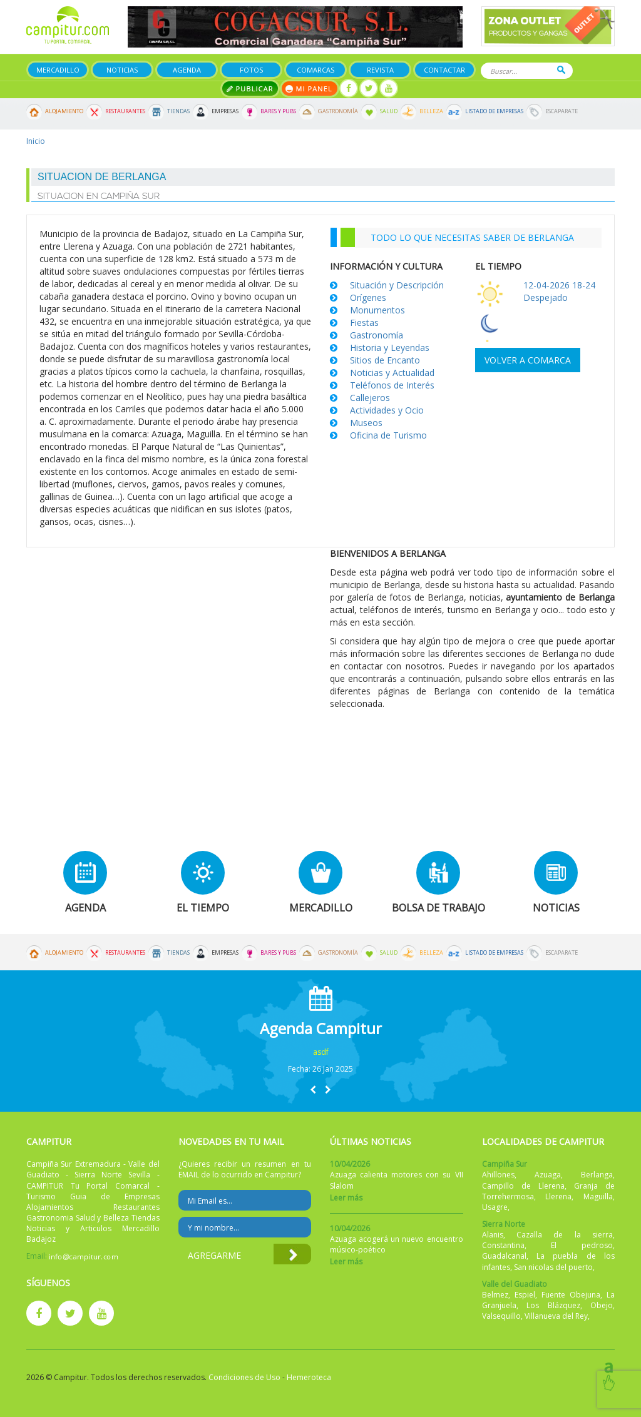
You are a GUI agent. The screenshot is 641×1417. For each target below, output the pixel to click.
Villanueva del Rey (556, 1316)
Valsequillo (501, 1316)
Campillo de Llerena (523, 1186)
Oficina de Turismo (388, 435)
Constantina (503, 1245)
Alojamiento (64, 111)
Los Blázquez (553, 1305)
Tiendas (178, 111)
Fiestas (364, 322)
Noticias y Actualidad (392, 372)
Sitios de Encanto (385, 360)
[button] (313, 1089)
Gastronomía (338, 111)
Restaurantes (125, 111)
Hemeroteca (309, 1377)
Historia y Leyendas (389, 347)
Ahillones (498, 1174)
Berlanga (597, 1174)
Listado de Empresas (494, 111)
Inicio (35, 141)
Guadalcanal (504, 1256)
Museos (366, 423)
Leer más (346, 1197)
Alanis (492, 1234)
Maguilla (598, 1196)
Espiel (525, 1294)
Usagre (495, 1207)
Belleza (431, 111)
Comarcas (315, 69)
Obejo (601, 1305)
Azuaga (548, 1174)
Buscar (561, 70)
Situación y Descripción (397, 285)
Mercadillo (57, 69)
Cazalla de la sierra (564, 1234)
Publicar (250, 88)
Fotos (251, 69)
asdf (321, 1052)
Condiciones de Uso (244, 1377)
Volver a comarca (528, 360)
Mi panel (309, 88)
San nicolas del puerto (553, 1267)
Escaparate (561, 111)
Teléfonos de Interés (392, 385)
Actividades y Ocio (387, 410)
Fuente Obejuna (570, 1294)
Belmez (495, 1294)
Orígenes (368, 297)
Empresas (225, 111)
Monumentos (377, 310)
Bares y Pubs (278, 111)
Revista (380, 69)
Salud (388, 111)
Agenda (187, 69)
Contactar (444, 69)
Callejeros (370, 398)
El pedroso (582, 1245)
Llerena (558, 1196)
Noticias (122, 69)
